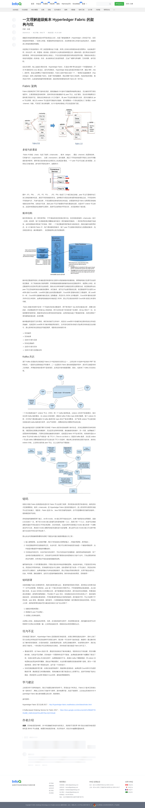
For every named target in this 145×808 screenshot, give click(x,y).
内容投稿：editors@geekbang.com (69, 785)
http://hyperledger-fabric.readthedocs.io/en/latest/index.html (70, 704)
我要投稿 (51, 785)
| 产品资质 (116, 805)
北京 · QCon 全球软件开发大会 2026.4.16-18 (101, 785)
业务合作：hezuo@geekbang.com (69, 787)
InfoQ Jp (130, 787)
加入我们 (51, 790)
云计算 (90, 9)
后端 (49, 9)
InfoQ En (130, 785)
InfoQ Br (130, 792)
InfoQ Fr (130, 789)
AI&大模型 (34, 9)
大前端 (98, 9)
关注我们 (51, 793)
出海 (42, 9)
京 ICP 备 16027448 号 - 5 (85, 805)
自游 (28, 29)
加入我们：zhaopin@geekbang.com (69, 792)
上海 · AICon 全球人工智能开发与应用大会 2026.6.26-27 (104, 787)
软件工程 (81, 9)
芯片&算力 (57, 9)
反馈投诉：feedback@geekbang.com (70, 789)
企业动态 (15, 9)
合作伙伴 (51, 788)
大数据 (73, 9)
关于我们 (51, 783)
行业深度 (25, 9)
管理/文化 (107, 9)
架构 (65, 9)
